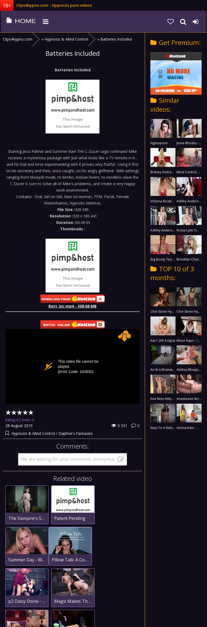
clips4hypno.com (20, 21)
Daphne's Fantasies (75, 433)
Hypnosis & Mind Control (33, 433)
